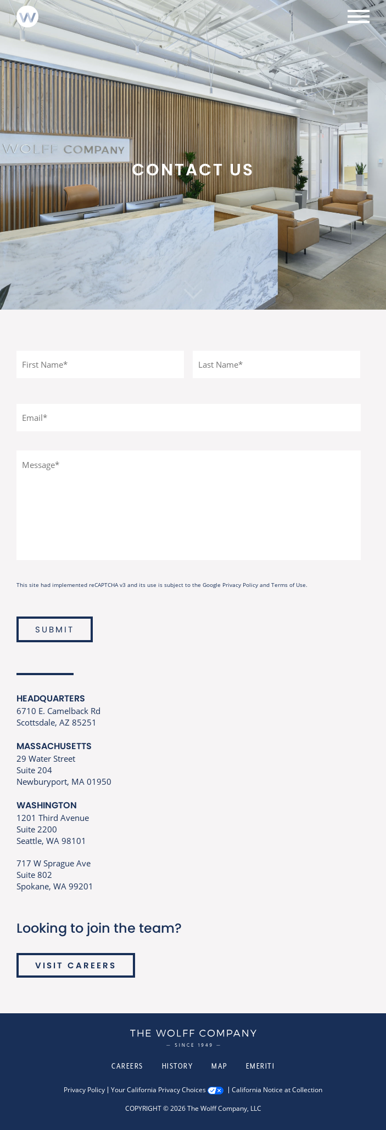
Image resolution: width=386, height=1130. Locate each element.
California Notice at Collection (277, 1090)
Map (219, 1065)
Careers (127, 1065)
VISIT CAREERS (75, 965)
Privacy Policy (240, 585)
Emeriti (260, 1065)
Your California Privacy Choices (158, 1090)
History (177, 1065)
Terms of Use (288, 585)
